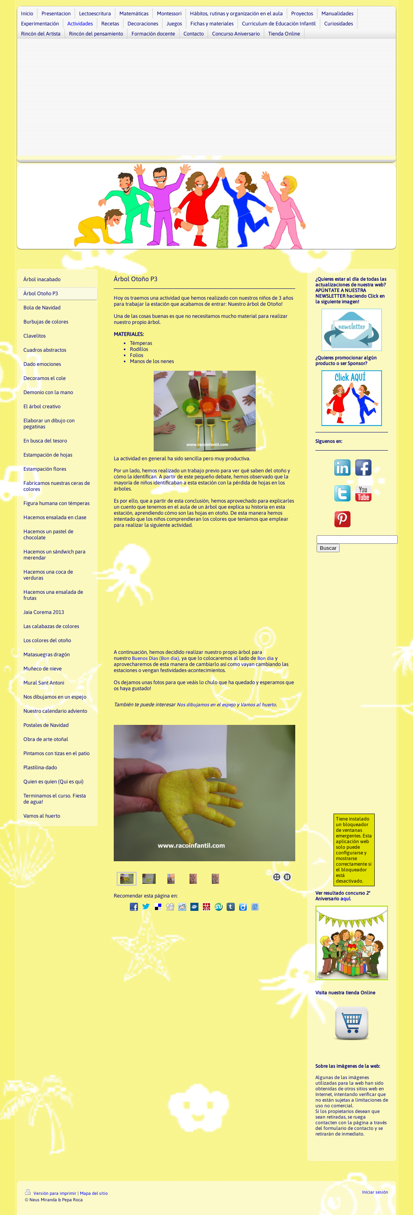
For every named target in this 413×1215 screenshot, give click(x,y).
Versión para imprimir (51, 1193)
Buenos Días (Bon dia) (155, 658)
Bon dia (265, 658)
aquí (345, 899)
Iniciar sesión (375, 1192)
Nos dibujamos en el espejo (206, 705)
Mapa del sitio (94, 1193)
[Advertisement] (206, 99)
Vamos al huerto (258, 705)
